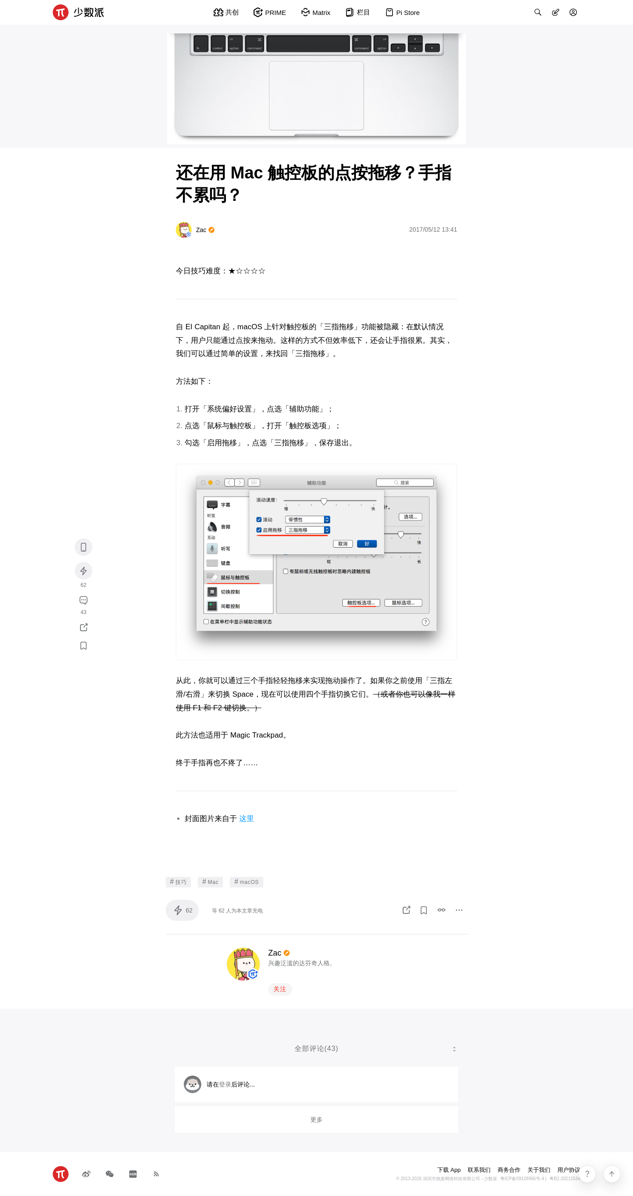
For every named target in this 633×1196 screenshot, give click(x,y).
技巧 (178, 881)
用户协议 (568, 1170)
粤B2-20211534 (564, 1178)
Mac (210, 881)
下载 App (449, 1170)
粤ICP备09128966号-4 (522, 1178)
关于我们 (539, 1170)
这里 (246, 818)
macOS (246, 881)
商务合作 (509, 1170)
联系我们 (479, 1170)
